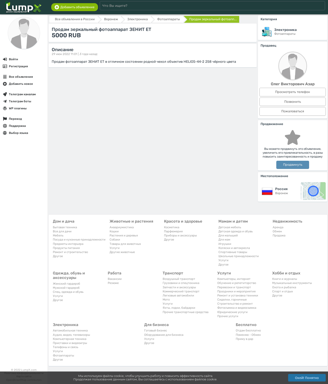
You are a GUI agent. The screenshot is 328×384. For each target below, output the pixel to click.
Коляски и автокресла (234, 248)
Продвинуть (292, 165)
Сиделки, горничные (232, 299)
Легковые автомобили (178, 295)
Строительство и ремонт (235, 303)
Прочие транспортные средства (185, 312)
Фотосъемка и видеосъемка (236, 307)
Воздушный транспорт (179, 279)
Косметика (171, 227)
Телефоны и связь (65, 347)
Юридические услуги (232, 312)
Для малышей (228, 235)
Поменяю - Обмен (248, 334)
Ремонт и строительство (70, 252)
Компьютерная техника (69, 339)
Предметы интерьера (68, 244)
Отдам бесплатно (248, 330)
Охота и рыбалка (284, 287)
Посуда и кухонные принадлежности (79, 239)
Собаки (115, 239)
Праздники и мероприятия (236, 291)
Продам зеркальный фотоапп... (213, 19)
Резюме (113, 283)
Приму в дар (244, 339)
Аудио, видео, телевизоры (71, 334)
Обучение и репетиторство (236, 283)
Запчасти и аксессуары (179, 287)
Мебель (58, 235)
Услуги (115, 248)
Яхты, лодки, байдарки (179, 307)
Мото (166, 299)
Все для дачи (62, 231)
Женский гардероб (66, 283)
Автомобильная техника (70, 330)
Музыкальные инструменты (292, 283)
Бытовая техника (65, 227)
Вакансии (115, 279)
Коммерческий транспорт (181, 291)
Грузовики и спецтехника (181, 283)
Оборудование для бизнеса (163, 334)
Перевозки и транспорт (234, 287)
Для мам (224, 239)
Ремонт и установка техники (237, 295)
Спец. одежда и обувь (68, 292)
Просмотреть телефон (292, 92)
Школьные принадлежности (238, 256)
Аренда (278, 227)
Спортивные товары (232, 252)
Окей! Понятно (307, 378)
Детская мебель (229, 227)
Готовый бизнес (155, 330)
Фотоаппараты (63, 355)
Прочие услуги (227, 316)
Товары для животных (125, 244)
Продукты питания (66, 248)
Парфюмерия (173, 231)
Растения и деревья (124, 235)
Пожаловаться (292, 111)
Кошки (114, 231)
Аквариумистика (122, 227)
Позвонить (292, 102)
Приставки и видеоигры (70, 343)
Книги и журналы (284, 279)
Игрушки (224, 244)
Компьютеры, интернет (234, 279)
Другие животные (122, 252)
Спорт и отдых (282, 291)
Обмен (277, 231)
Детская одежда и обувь (235, 231)
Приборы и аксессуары (180, 235)
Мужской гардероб (66, 287)
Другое (58, 256)
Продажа (279, 235)
